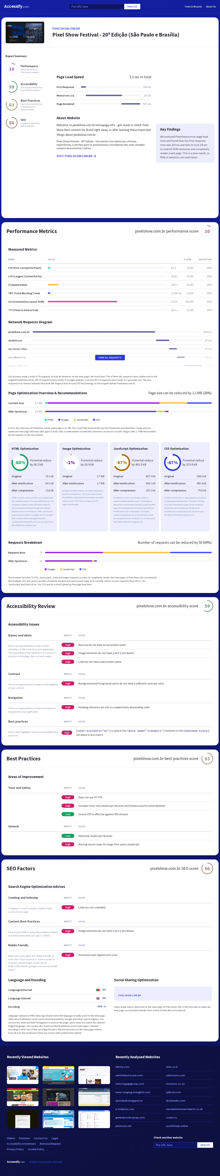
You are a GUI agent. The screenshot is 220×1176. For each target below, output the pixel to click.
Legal (55, 1138)
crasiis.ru (171, 1117)
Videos (11, 1138)
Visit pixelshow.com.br (77, 156)
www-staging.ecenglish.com (133, 1092)
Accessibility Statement (21, 1143)
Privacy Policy (15, 1149)
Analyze (132, 6)
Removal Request (50, 1143)
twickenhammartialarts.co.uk (184, 1109)
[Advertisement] (133, 59)
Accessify (16, 6)
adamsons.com (175, 1075)
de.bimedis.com (175, 1100)
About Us (211, 6)
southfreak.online (177, 1126)
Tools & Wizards (193, 6)
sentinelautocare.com (129, 1075)
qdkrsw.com (173, 1092)
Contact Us (40, 1138)
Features (24, 1138)
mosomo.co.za (175, 1083)
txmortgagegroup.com (130, 1083)
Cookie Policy (36, 1149)
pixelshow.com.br (66, 28)
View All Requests (110, 357)
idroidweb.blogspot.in (129, 1100)
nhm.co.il (171, 1067)
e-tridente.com (125, 1109)
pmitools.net (123, 1126)
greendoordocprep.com (130, 1117)
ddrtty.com (122, 1067)
